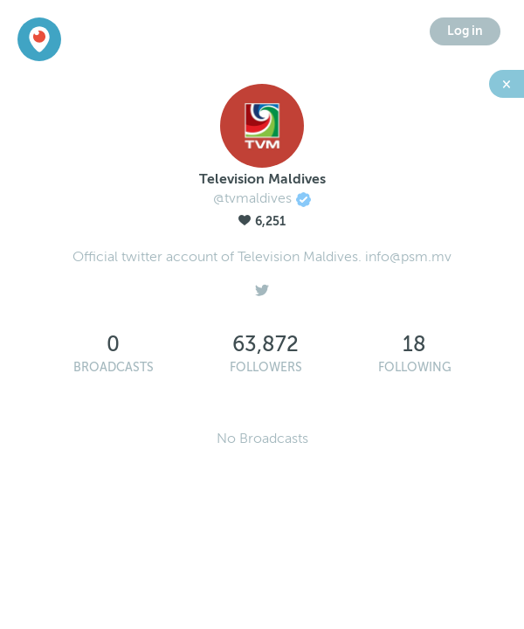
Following (415, 367)
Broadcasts (113, 367)
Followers (266, 367)
